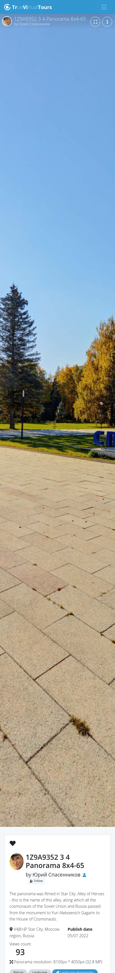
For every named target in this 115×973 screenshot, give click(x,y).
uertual (28, 7)
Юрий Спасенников (57, 874)
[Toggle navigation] (104, 7)
